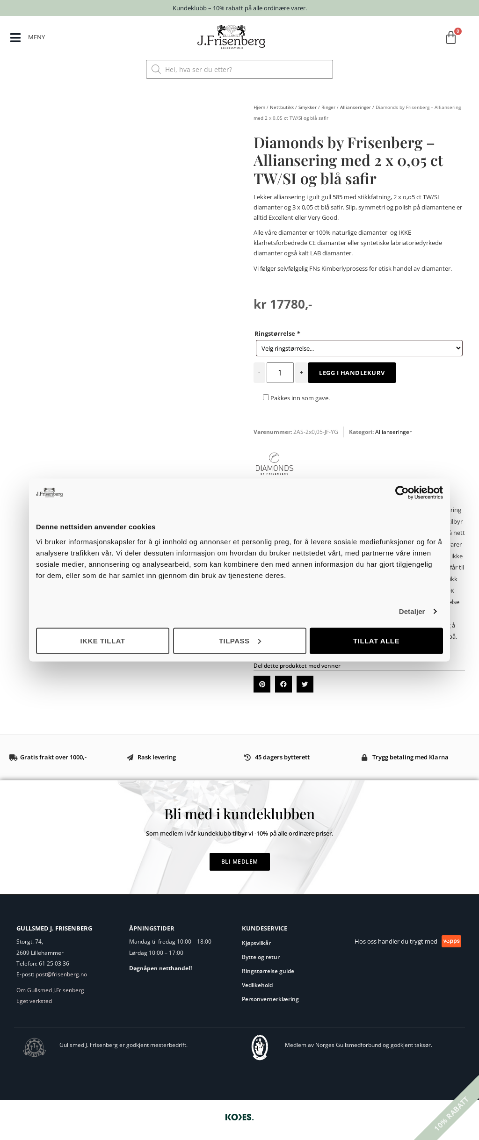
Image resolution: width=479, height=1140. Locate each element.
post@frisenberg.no (61, 974)
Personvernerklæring (270, 999)
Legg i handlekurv (352, 372)
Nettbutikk (282, 107)
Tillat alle (376, 640)
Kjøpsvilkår (256, 943)
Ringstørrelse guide (268, 971)
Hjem (259, 107)
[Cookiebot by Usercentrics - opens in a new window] (402, 493)
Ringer (328, 107)
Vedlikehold (257, 985)
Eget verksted (34, 1001)
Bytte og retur (261, 957)
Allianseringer (355, 107)
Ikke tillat (102, 640)
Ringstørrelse (277, 333)
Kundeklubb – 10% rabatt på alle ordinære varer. (240, 8)
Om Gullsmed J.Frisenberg (50, 990)
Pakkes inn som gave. (296, 398)
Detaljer (412, 611)
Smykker (307, 107)
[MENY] (15, 38)
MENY (37, 37)
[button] (262, 684)
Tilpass (240, 640)
